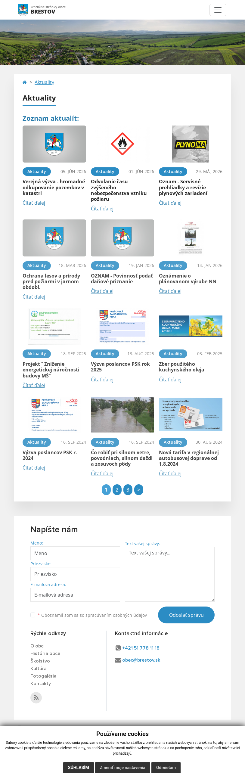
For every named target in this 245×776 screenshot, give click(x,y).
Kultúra (38, 668)
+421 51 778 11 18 (141, 648)
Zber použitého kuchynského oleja (181, 367)
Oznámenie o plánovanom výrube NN (187, 278)
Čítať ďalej (34, 203)
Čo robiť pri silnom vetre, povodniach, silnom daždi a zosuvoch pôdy (122, 458)
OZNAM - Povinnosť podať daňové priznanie (122, 278)
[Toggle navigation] (217, 10)
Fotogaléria (43, 676)
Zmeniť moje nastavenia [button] (122, 767)
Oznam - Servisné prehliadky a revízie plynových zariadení (183, 187)
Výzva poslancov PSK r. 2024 (50, 455)
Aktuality (44, 82)
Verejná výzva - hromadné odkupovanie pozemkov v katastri (54, 187)
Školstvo (40, 661)
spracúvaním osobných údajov (116, 615)
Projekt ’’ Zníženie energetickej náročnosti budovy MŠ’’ (51, 370)
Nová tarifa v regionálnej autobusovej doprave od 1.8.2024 (189, 458)
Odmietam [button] (166, 767)
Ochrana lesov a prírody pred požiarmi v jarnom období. (51, 281)
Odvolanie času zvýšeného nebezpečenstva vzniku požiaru (119, 190)
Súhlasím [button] (78, 767)
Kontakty (40, 683)
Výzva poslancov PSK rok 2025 (120, 367)
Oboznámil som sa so (92, 615)
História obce (45, 653)
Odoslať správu (186, 615)
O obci (37, 646)
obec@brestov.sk (141, 660)
